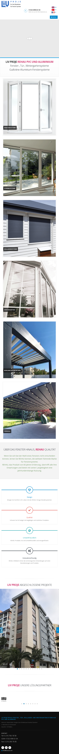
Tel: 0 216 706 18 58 (8, 736)
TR (54, 10)
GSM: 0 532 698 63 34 (9, 738)
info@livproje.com (7, 750)
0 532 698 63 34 (34, 10)
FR (54, 12)
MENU (53, 17)
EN (54, 7)
